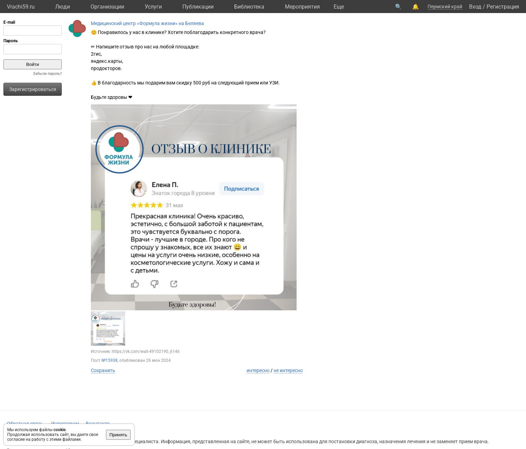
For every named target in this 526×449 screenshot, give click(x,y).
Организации (107, 6)
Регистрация (503, 6)
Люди (62, 6)
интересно (258, 370)
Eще (339, 6)
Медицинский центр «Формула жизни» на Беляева (147, 23)
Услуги (153, 6)
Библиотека (249, 6)
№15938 (109, 360)
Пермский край (445, 6)
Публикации (198, 6)
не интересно (288, 370)
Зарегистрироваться (32, 89)
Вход (475, 6)
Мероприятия (302, 6)
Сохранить (103, 370)
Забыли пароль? (47, 73)
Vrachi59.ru (21, 6)
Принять (118, 434)
